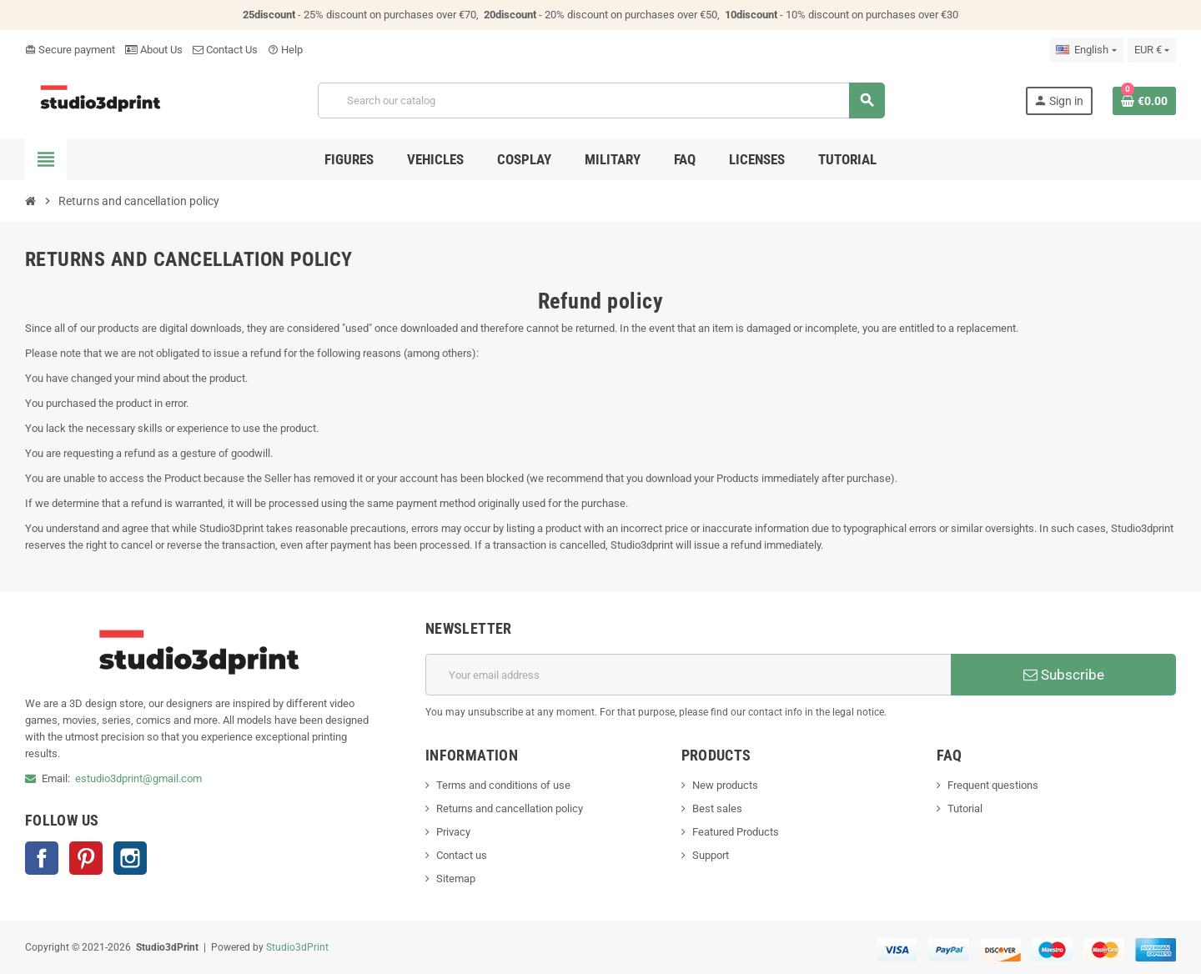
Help (285, 49)
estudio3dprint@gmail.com (138, 778)
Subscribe (1063, 674)
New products (725, 785)
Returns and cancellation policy (509, 808)
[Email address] (688, 674)
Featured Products (735, 832)
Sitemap (455, 878)
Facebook (41, 858)
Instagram (130, 858)
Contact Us (225, 49)
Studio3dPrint (297, 947)
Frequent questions (992, 785)
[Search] (601, 100)
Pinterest (86, 858)
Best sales (717, 808)
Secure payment (70, 49)
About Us (154, 49)
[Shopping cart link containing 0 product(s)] (1144, 101)
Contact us (461, 855)
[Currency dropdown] (1152, 50)
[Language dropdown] (1086, 50)
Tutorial (964, 808)
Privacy (453, 832)
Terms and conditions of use (503, 785)
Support (710, 855)
